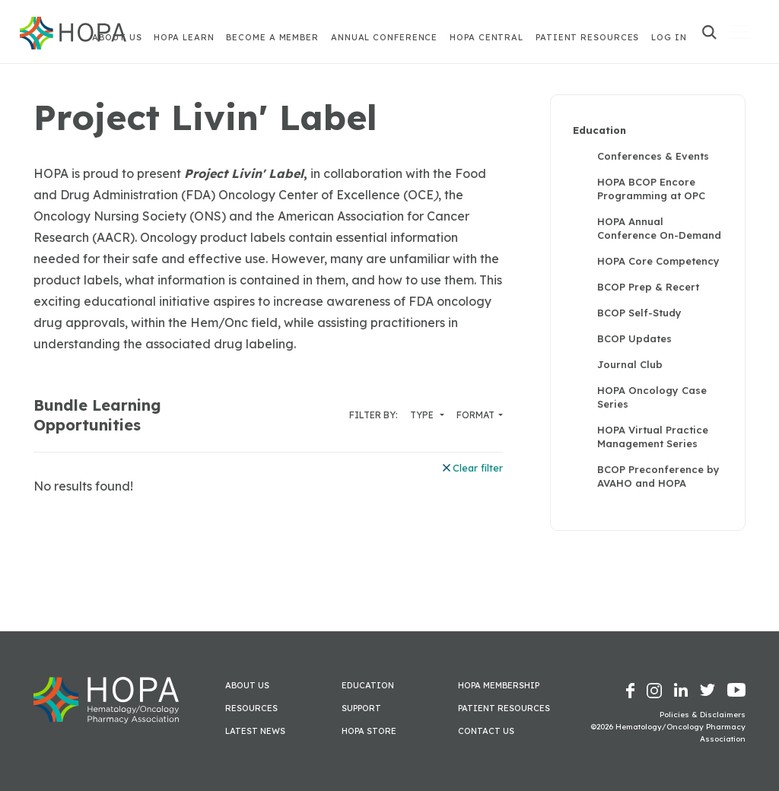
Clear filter (473, 468)
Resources (251, 708)
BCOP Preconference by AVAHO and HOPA (658, 476)
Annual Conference (384, 37)
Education (599, 130)
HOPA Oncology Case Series (652, 397)
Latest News (255, 731)
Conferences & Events (653, 156)
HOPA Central (486, 37)
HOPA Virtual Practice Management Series (652, 437)
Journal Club (630, 364)
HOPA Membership (498, 685)
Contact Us (486, 731)
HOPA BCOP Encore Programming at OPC (651, 189)
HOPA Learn (184, 37)
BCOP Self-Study (639, 313)
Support (361, 708)
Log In (668, 37)
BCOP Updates (634, 338)
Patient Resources (587, 37)
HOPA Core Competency (658, 261)
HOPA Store (369, 731)
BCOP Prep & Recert (648, 287)
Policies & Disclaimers (703, 715)
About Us (247, 685)
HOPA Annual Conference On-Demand (659, 228)
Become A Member (272, 37)
